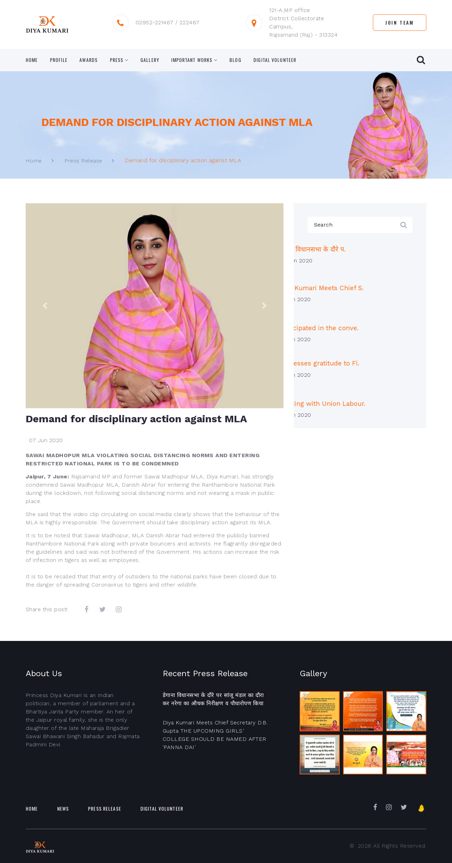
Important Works (191, 59)
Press (117, 59)
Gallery (149, 59)
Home (32, 59)
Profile (58, 59)
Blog (235, 59)
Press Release (83, 160)
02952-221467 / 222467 (168, 22)
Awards (88, 59)
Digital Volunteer (274, 59)
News (63, 808)
